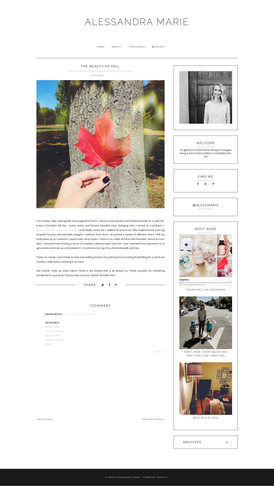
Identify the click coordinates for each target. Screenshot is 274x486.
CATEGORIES (137, 47)
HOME (101, 47)
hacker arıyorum (54, 331)
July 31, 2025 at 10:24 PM (79, 314)
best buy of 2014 (205, 417)
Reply (159, 352)
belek (48, 344)
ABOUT (117, 47)
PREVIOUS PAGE (153, 419)
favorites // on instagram (205, 289)
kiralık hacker (52, 327)
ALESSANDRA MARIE (137, 21)
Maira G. (162, 477)
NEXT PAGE (44, 419)
